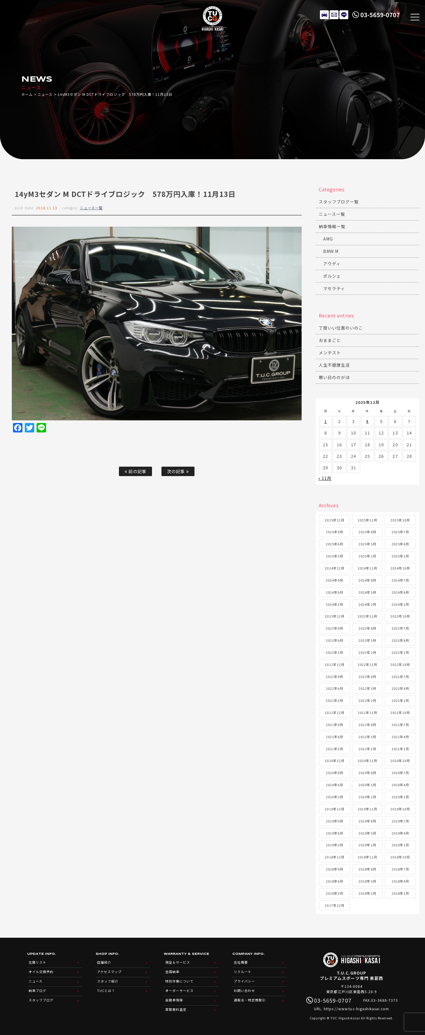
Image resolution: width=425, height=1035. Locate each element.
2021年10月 (400, 712)
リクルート (242, 971)
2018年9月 (334, 869)
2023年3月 (334, 652)
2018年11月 (367, 857)
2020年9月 (334, 772)
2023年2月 (367, 652)
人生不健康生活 (334, 365)
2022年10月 (400, 664)
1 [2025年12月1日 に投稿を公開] (325, 421)
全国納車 (172, 971)
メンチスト (330, 353)
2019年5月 (367, 833)
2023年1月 (400, 652)
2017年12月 (334, 905)
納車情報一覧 (332, 226)
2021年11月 (367, 712)
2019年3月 (334, 845)
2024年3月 (334, 604)
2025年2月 (367, 556)
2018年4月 (400, 881)
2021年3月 (334, 748)
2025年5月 (367, 544)
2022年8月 (367, 676)
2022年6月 (334, 688)
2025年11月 (367, 520)
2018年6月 (334, 881)
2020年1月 (400, 796)
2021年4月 (400, 736)
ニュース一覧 (91, 207)
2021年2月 (367, 748)
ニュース (45, 94)
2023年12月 (334, 616)
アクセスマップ (109, 971)
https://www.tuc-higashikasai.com (356, 1008)
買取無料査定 (176, 1009)
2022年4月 (400, 688)
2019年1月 (400, 845)
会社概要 (241, 962)
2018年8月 (367, 869)
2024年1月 (400, 604)
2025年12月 (334, 520)
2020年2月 (367, 796)
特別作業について (179, 981)
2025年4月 (400, 544)
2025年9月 (334, 531)
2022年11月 (367, 664)
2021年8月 (367, 724)
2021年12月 (334, 712)
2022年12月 (334, 664)
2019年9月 (334, 821)
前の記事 (135, 471)
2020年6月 (334, 784)
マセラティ (334, 288)
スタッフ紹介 (107, 981)
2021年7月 (400, 724)
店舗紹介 (104, 962)
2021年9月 (334, 724)
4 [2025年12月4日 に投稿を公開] (367, 421)
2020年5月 (367, 784)
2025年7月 (400, 531)
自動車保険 (174, 1000)
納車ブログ (37, 990)
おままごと (330, 340)
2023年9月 (334, 628)
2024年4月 (400, 592)
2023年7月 (400, 628)
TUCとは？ (106, 990)
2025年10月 (400, 520)
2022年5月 (367, 688)
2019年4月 (400, 833)
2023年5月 (367, 640)
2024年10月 (400, 568)
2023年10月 (400, 616)
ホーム (27, 94)
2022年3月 (334, 700)
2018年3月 (334, 893)
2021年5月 (367, 736)
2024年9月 (334, 580)
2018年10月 (400, 857)
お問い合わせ (244, 990)
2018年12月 (334, 857)
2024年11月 (367, 568)
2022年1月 (400, 700)
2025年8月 (367, 531)
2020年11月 (367, 760)
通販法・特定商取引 (250, 1000)
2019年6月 (334, 833)
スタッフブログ (41, 1000)
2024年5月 (367, 592)
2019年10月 (400, 809)
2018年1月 (400, 893)
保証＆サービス (177, 962)
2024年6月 (334, 592)
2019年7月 (400, 821)
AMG (328, 239)
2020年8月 (367, 772)
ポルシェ (332, 276)
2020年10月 (400, 760)
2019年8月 (367, 821)
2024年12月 (334, 568)
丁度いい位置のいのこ (341, 328)
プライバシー (244, 981)
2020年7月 (400, 772)
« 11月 (324, 478)
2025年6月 (334, 544)
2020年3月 (334, 796)
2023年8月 (367, 628)
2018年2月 (367, 893)
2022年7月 (400, 676)
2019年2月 (367, 845)
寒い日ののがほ (334, 377)
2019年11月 (367, 809)
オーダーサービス (179, 990)
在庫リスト (324, 14)
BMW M (331, 251)
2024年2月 (367, 604)
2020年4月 (400, 784)
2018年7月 (400, 869)
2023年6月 (334, 640)
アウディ (332, 263)
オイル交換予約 (41, 971)
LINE (343, 14)
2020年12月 (334, 760)
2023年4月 (400, 640)
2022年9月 (334, 676)
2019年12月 (334, 809)
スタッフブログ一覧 (339, 202)
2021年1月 (400, 748)
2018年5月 (367, 881)
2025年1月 (400, 556)
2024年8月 (367, 580)
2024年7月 (400, 580)
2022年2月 (367, 700)
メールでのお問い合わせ (334, 14)
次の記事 (178, 471)
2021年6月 (334, 736)
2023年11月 (367, 616)
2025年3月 (334, 556)
